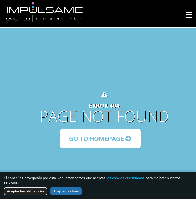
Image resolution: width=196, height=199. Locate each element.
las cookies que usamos (125, 178)
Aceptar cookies (66, 191)
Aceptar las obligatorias (25, 191)
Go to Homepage (100, 138)
